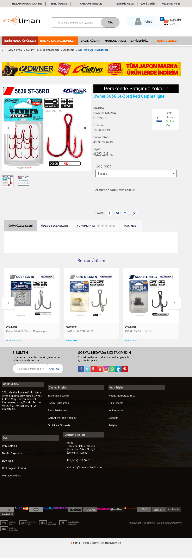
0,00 (169, 23)
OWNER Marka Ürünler (104, 116)
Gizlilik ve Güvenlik (59, 436)
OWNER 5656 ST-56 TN (19, 331)
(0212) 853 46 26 (170, 3)
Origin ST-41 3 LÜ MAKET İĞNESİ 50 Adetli (149, 331)
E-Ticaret (84, 552)
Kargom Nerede (91, 3)
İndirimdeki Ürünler (20, 40)
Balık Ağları (90, 40)
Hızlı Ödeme (59, 3)
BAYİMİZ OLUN (125, 3)
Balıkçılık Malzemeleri (58, 40)
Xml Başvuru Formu (14, 478)
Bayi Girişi (8, 470)
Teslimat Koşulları (58, 406)
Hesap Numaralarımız (27, 3)
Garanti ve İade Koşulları (62, 428)
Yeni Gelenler (167, 40)
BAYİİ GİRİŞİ (148, 3)
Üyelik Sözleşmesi (58, 413)
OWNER (12, 327)
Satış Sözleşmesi (58, 421)
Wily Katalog (9, 455)
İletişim (113, 436)
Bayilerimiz (139, 40)
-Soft (75, 552)
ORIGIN (130, 327)
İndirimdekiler (116, 421)
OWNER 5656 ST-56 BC (79, 331)
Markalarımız (115, 40)
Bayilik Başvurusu (12, 463)
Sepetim (113, 428)
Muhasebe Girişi (11, 485)
